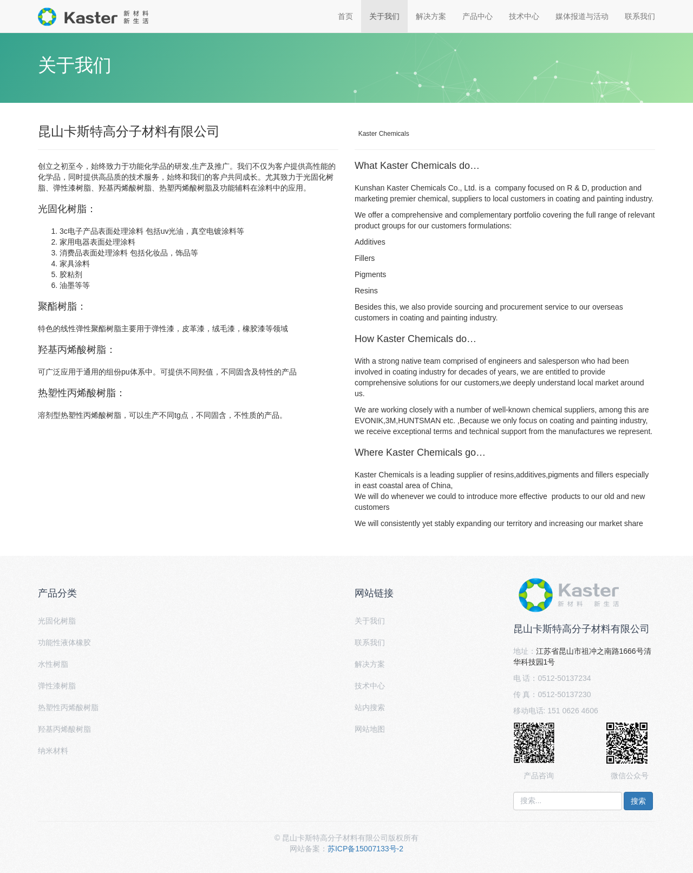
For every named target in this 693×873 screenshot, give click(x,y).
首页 (345, 16)
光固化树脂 (57, 620)
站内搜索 (370, 707)
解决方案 (431, 16)
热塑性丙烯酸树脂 (68, 707)
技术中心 (524, 16)
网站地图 (370, 729)
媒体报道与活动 (582, 16)
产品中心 (477, 16)
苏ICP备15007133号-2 (365, 848)
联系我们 (640, 16)
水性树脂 (53, 664)
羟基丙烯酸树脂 (64, 729)
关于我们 (384, 16)
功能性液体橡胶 (64, 642)
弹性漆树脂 (57, 685)
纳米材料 (53, 750)
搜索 (638, 801)
